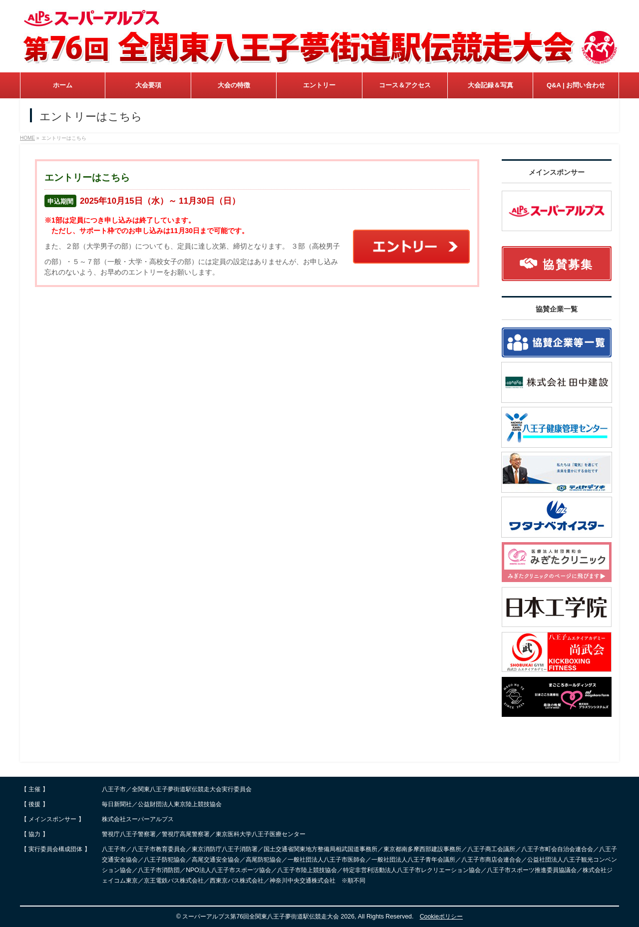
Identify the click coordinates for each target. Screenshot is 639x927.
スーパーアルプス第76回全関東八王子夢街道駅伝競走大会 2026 (268, 916)
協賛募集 (556, 264)
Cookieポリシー (441, 916)
